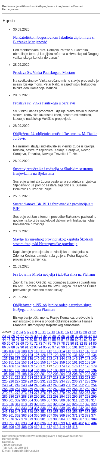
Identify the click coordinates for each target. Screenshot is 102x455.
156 (43, 362)
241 (11, 385)
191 (75, 370)
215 (36, 378)
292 (49, 396)
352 (49, 412)
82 (81, 343)
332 (17, 408)
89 (17, 347)
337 (49, 408)
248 (55, 385)
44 (4, 340)
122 (17, 355)
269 (94, 389)
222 (81, 378)
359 (94, 412)
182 (17, 370)
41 (86, 336)
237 (81, 381)
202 (49, 374)
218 (55, 378)
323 (55, 404)
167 (17, 366)
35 (58, 336)
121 (11, 355)
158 (55, 362)
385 (68, 419)
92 (31, 347)
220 (68, 378)
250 (68, 385)
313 (87, 400)
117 (81, 351)
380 (36, 419)
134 (94, 355)
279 (62, 393)
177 (81, 366)
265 (68, 389)
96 (49, 347)
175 (68, 366)
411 (43, 427)
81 (76, 343)
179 (94, 366)
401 (75, 423)
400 (68, 423)
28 (27, 336)
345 (5, 412)
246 (43, 385)
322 (49, 404)
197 (17, 374)
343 (87, 408)
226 (11, 381)
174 (62, 366)
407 (17, 427)
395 (36, 423)
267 (81, 389)
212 (17, 378)
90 (22, 347)
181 (11, 370)
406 (11, 427)
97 (54, 347)
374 (94, 415)
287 (17, 396)
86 (4, 347)
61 (81, 340)
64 (95, 340)
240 (5, 385)
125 (36, 355)
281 (75, 393)
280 (68, 393)
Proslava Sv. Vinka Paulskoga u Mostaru (44, 72)
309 (62, 400)
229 (30, 381)
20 (85, 332)
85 (95, 343)
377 (17, 419)
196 (11, 374)
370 (68, 415)
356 (75, 412)
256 (11, 389)
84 (90, 343)
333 (24, 408)
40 (81, 336)
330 (5, 408)
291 (43, 396)
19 (80, 332)
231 (43, 381)
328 (87, 404)
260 (36, 389)
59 (72, 340)
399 (62, 423)
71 (31, 343)
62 (86, 340)
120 (5, 355)
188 (55, 370)
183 (24, 370)
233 (55, 381)
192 (81, 370)
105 (5, 351)
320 (36, 404)
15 (62, 332)
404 (94, 423)
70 (27, 343)
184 (30, 370)
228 (24, 381)
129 (62, 355)
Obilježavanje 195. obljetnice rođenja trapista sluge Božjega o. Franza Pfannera (52, 307)
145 (68, 359)
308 (55, 400)
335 (36, 408)
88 (13, 347)
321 (43, 404)
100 (68, 347)
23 (4, 336)
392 (17, 423)
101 (75, 347)
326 (75, 404)
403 (87, 423)
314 (94, 400)
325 (68, 404)
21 (89, 332)
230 (36, 381)
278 (55, 393)
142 (49, 359)
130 (68, 355)
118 (87, 351)
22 (94, 332)
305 (36, 400)
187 (49, 370)
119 (94, 351)
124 (30, 355)
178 (87, 366)
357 (81, 412)
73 (40, 343)
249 (62, 385)
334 (30, 408)
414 (62, 427)
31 (40, 336)
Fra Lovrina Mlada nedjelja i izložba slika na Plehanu (54, 274)
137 (17, 359)
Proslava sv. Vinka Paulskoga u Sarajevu (44, 103)
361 (11, 415)
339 (62, 408)
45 (8, 340)
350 (36, 412)
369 (62, 415)
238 (87, 381)
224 (94, 378)
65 (4, 343)
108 (24, 351)
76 (54, 343)
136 (11, 359)
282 (81, 393)
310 (68, 400)
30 (36, 336)
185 (36, 370)
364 (30, 415)
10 (39, 332)
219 (62, 378)
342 (81, 408)
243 (24, 385)
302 (17, 400)
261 (43, 389)
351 (43, 412)
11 (44, 332)
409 (30, 427)
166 (11, 366)
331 (11, 408)
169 (30, 366)
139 (30, 359)
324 (62, 404)
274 (30, 393)
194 (94, 370)
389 (94, 419)
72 (36, 343)
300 (5, 400)
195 (5, 374)
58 (67, 340)
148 (87, 359)
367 (49, 415)
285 (5, 396)
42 (90, 336)
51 (36, 340)
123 (24, 355)
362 (17, 415)
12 (48, 332)
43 (95, 336)
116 (75, 351)
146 (75, 359)
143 (55, 359)
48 (22, 340)
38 (72, 336)
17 (71, 332)
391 (11, 423)
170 (36, 366)
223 (87, 378)
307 (49, 400)
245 (36, 385)
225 (5, 381)
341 (75, 408)
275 (36, 393)
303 (24, 400)
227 (17, 381)
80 (72, 343)
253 (87, 385)
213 (24, 378)
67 (13, 343)
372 (81, 415)
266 (75, 389)
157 (49, 362)
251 (75, 385)
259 (30, 389)
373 (87, 415)
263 (55, 389)
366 (43, 415)
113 (55, 351)
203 (55, 374)
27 (22, 336)
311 (75, 400)
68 (17, 343)
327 (81, 404)
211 (11, 378)
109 (30, 351)
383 (55, 419)
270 (5, 393)
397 (49, 423)
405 (5, 427)
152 (17, 362)
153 (24, 362)
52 (40, 340)
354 (62, 412)
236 (75, 381)
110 (36, 351)
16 (67, 332)
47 (17, 340)
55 (54, 340)
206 (75, 374)
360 (5, 415)
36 (63, 336)
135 (5, 359)
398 (55, 423)
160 (68, 362)
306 (43, 400)
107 (17, 351)
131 (75, 355)
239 (94, 381)
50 (31, 340)
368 (55, 415)
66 (8, 343)
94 (40, 347)
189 (62, 370)
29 (31, 336)
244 (30, 385)
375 (5, 419)
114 (62, 351)
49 (27, 340)
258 (24, 389)
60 (76, 340)
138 (24, 359)
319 (30, 404)
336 (43, 408)
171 (43, 366)
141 (43, 359)
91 (27, 347)
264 (62, 389)
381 (43, 419)
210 (5, 378)
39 (76, 336)
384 (62, 419)
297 (81, 396)
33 (49, 336)
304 (30, 400)
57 (63, 340)
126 (43, 355)
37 (67, 336)
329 (94, 404)
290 (36, 396)
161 (75, 362)
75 (49, 343)
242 (17, 385)
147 (81, 359)
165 (5, 366)
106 (11, 351)
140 (36, 359)
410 (36, 427)
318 (24, 404)
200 (36, 374)
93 (36, 347)
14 (58, 332)
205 (68, 374)
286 (11, 396)
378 (24, 419)
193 (87, 370)
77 (58, 343)
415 (68, 427)
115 (68, 351)
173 (55, 366)
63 (90, 340)
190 (68, 370)
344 (94, 408)
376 (11, 419)
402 (81, 423)
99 (63, 347)
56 (58, 340)
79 (67, 343)
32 (45, 336)
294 (62, 396)
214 (30, 378)
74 (45, 343)
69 (22, 343)
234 (62, 381)
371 (75, 415)
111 (43, 351)
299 (94, 396)
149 (94, 359)
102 (81, 347)
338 (55, 408)
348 (24, 412)
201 (43, 374)
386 (75, 419)
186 (43, 370)
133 (87, 355)
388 (87, 419)
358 (87, 412)
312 (81, 400)
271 (11, 393)
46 (13, 340)
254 (94, 385)
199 (30, 374)
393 (24, 423)
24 (8, 336)
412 (49, 427)
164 (94, 362)
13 (53, 332)
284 (94, 393)
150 (5, 362)
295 (68, 396)
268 (87, 389)
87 (8, 347)
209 (94, 374)
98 (58, 347)
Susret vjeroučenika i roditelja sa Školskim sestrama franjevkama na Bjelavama (53, 171)
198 (24, 374)
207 (81, 374)
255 (5, 389)
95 (45, 347)
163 (87, 362)
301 (11, 400)
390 (5, 423)
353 (55, 412)
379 (30, 419)
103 (87, 347)
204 (62, 374)
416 (75, 427)
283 (87, 393)
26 (17, 336)
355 (68, 412)
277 (49, 393)
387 (81, 419)
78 (63, 343)
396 (43, 423)
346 (11, 412)
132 (81, 355)
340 (68, 408)
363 (24, 415)
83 (86, 343)
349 (30, 412)
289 (30, 396)
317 (17, 404)
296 (75, 396)
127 (49, 355)
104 (94, 347)
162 (81, 362)
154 (30, 362)
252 (81, 385)
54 (49, 340)
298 (87, 396)
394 (30, 423)
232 (49, 381)
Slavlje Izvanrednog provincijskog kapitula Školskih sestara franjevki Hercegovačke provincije (53, 241)
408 (24, 427)
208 (87, 374)
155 (36, 362)
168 (24, 366)
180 (5, 370)
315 (5, 404)
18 (76, 332)
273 (24, 393)
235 (68, 381)
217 (49, 378)
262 (49, 389)
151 (11, 362)
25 (13, 336)
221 (75, 378)
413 (55, 427)
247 (49, 385)
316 (11, 404)
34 (54, 336)
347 (17, 412)
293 (55, 396)
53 (45, 340)
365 (36, 415)
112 (49, 351)
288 (24, 396)
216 (43, 378)
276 (43, 393)
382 (49, 419)
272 (17, 393)
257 (17, 389)
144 (62, 359)
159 (62, 362)
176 (75, 366)
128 (55, 355)
